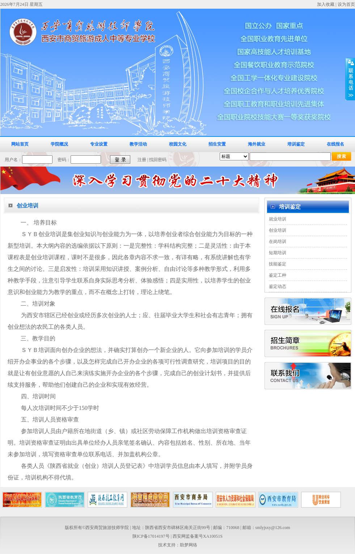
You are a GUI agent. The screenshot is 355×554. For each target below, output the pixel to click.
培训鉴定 (296, 144)
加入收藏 (325, 4)
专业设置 (98, 144)
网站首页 (20, 144)
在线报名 (335, 144)
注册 (142, 159)
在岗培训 (277, 241)
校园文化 (177, 144)
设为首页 (346, 4)
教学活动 (138, 144)
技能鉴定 (277, 263)
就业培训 (277, 219)
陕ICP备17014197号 (151, 536)
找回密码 (157, 159)
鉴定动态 (277, 286)
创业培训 (277, 230)
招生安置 (217, 144)
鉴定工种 (277, 275)
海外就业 (256, 144)
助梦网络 (188, 544)
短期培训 (277, 252)
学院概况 (59, 144)
